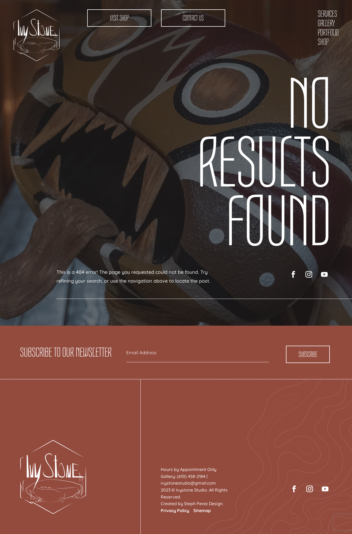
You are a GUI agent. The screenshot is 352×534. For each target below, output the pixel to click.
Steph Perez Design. (203, 503)
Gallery (326, 23)
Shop (323, 42)
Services (327, 14)
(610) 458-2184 (191, 476)
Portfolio (328, 33)
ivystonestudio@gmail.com (188, 483)
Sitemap (202, 510)
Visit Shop (119, 18)
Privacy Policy (175, 510)
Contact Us (193, 18)
